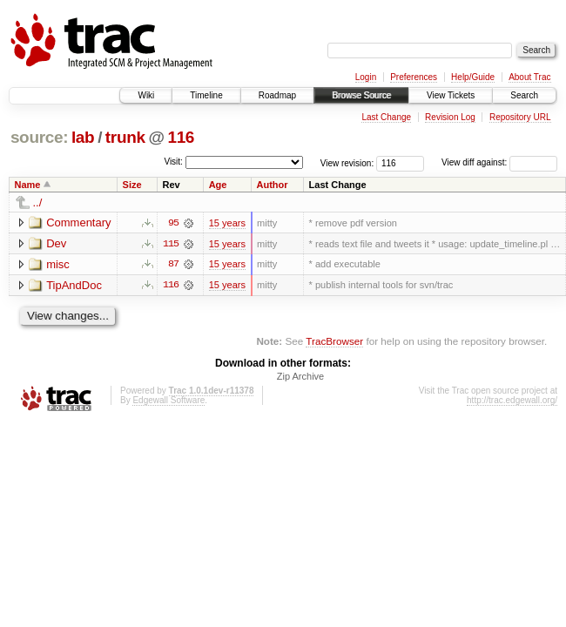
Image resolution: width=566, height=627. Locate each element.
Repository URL (520, 117)
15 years (227, 223)
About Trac (529, 77)
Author (272, 184)
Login (365, 77)
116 (180, 137)
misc (58, 264)
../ (38, 202)
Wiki (146, 95)
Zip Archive (300, 377)
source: (39, 137)
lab (82, 137)
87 (173, 265)
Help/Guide (473, 77)
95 (173, 223)
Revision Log (450, 117)
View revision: (347, 162)
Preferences (413, 77)
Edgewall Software (168, 401)
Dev (56, 243)
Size (132, 184)
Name (28, 184)
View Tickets (451, 95)
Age (218, 184)
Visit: (173, 161)
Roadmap (277, 95)
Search (524, 95)
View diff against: (499, 162)
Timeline (206, 95)
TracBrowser (334, 341)
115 (171, 244)
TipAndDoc (74, 285)
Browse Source (361, 95)
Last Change (386, 117)
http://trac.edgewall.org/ (512, 401)
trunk (125, 137)
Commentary (78, 222)
